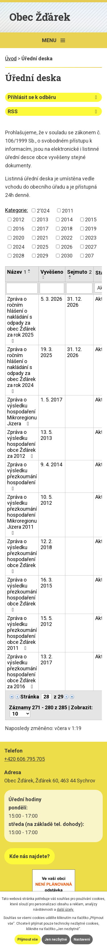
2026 (66, 247)
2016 (18, 229)
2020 (18, 238)
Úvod (11, 58)
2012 (18, 219)
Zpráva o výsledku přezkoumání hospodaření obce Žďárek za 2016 (22, 671)
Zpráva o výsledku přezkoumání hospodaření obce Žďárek (22, 556)
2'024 (43, 210)
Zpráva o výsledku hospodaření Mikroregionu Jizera (22, 411)
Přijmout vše (27, 939)
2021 (42, 238)
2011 (67, 210)
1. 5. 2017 (51, 400)
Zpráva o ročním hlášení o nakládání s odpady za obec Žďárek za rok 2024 (21, 370)
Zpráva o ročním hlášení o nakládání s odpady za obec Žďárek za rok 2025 (21, 319)
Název (16, 272)
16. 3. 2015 (47, 583)
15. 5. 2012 (47, 621)
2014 (66, 219)
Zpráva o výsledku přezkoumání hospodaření (22, 476)
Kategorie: (16, 210)
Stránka (29, 697)
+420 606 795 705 (24, 759)
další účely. (65, 910)
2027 (90, 247)
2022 (66, 238)
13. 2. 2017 (47, 659)
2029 (42, 256)
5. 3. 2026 (51, 299)
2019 (90, 229)
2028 (18, 256)
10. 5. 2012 (47, 500)
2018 (66, 229)
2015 (90, 219)
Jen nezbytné (56, 939)
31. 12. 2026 (74, 302)
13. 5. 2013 (47, 435)
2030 (66, 256)
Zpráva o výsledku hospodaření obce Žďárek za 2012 (21, 444)
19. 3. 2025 (47, 352)
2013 (42, 219)
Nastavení (82, 939)
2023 (90, 238)
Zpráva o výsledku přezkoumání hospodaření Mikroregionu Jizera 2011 (22, 514)
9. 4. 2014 (51, 464)
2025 (42, 247)
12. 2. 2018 (47, 544)
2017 (42, 229)
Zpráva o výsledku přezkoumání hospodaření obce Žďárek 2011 (22, 633)
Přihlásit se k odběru (53, 97)
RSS (53, 111)
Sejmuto (79, 272)
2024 (18, 247)
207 (89, 256)
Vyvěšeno (52, 272)
